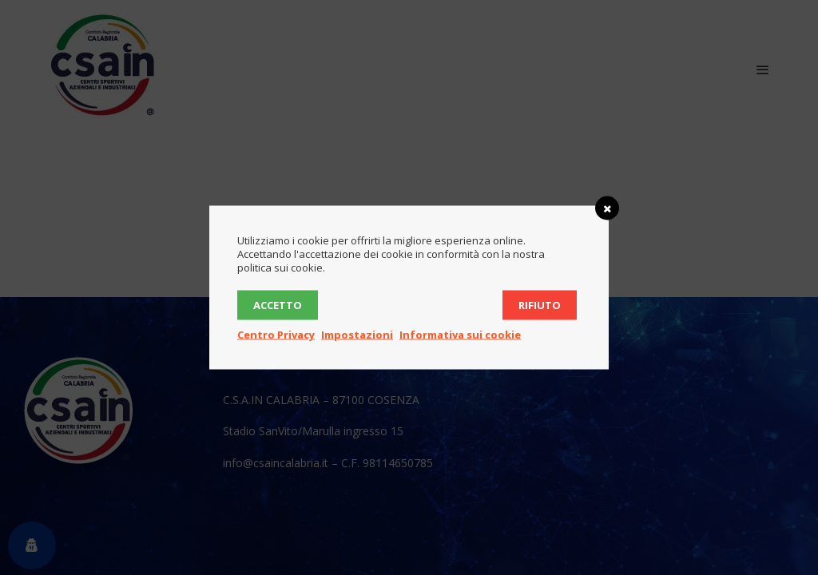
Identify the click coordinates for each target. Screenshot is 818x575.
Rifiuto (539, 305)
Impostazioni (357, 334)
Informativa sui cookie (460, 334)
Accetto (277, 305)
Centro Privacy (276, 334)
